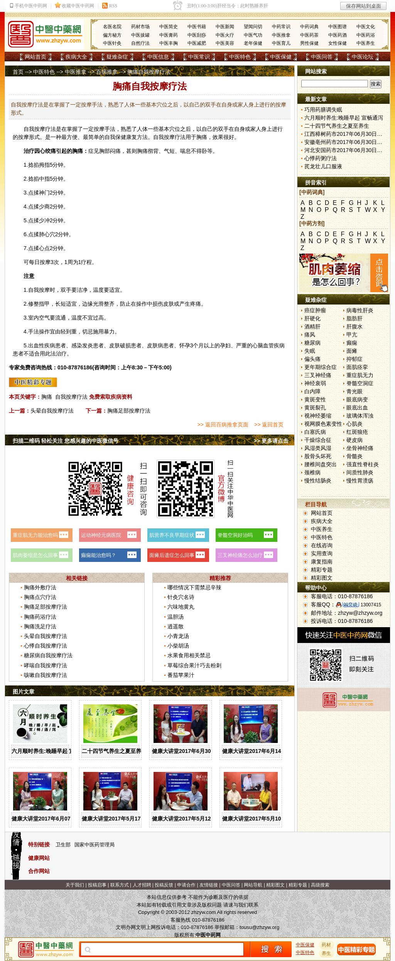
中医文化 (365, 26)
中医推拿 (281, 35)
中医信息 (158, 57)
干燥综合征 (317, 440)
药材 (326, 944)
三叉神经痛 (317, 375)
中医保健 (281, 57)
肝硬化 (312, 318)
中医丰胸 (168, 43)
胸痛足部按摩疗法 (128, 411)
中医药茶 (309, 35)
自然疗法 (140, 43)
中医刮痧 (196, 35)
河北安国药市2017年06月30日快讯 (346, 150)
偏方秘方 (112, 35)
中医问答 (322, 57)
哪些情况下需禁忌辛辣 (194, 587)
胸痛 (46, 397)
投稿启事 (97, 885)
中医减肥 (196, 43)
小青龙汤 (178, 636)
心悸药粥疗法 (320, 158)
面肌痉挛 (357, 367)
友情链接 (208, 885)
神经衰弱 (315, 383)
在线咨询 (322, 545)
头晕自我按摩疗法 (52, 411)
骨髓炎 (354, 456)
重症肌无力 (359, 375)
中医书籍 (196, 26)
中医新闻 (225, 26)
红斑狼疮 (357, 432)
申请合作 (186, 885)
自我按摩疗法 (71, 397)
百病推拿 (107, 72)
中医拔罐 (140, 35)
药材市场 (140, 26)
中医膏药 (168, 35)
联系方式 (119, 885)
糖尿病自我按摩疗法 (48, 655)
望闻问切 (253, 26)
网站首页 (35, 57)
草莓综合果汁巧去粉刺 (194, 665)
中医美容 (225, 43)
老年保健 (253, 43)
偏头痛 (312, 359)
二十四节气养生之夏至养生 (114, 751)
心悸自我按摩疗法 (45, 646)
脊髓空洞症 (359, 383)
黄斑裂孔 (315, 407)
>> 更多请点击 (271, 441)
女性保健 (337, 43)
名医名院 (112, 26)
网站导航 (253, 885)
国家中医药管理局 (94, 845)
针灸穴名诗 (180, 597)
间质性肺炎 (359, 472)
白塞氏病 (315, 432)
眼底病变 (357, 399)
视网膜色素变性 (323, 424)
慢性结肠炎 (317, 480)
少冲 (44, 220)
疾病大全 (76, 57)
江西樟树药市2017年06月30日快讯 (346, 134)
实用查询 (322, 553)
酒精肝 (312, 326)
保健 (120, 137)
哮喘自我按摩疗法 (45, 665)
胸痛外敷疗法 (40, 587)
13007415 (371, 604)
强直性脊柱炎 (362, 464)
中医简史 (168, 26)
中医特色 (240, 57)
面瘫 (351, 351)
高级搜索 (320, 885)
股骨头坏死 (317, 456)
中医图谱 (337, 26)
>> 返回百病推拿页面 (222, 424)
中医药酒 (337, 35)
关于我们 (75, 885)
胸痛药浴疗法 (40, 617)
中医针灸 (112, 43)
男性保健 (309, 43)
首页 (18, 72)
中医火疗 (225, 35)
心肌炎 (354, 424)
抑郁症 (354, 359)
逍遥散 (175, 626)
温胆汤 (175, 617)
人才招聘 (142, 885)
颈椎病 (312, 472)
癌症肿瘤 (315, 310)
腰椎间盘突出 (320, 464)
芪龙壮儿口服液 (323, 166)
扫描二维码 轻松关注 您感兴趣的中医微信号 (65, 441)
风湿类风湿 (317, 448)
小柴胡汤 (178, 646)
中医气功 (253, 35)
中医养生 (365, 43)
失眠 (309, 351)
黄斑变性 (315, 399)
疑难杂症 (117, 57)
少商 (44, 206)
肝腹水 (354, 326)
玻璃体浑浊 (359, 416)
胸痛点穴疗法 (40, 597)
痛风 (309, 335)
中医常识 (199, 57)
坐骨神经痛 (359, 448)
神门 (44, 192)
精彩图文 (322, 578)
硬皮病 (354, 440)
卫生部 (63, 845)
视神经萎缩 (317, 416)
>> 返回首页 (269, 424)
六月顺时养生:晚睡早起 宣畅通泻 (51, 751)
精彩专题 (322, 570)
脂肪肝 (354, 318)
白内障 (312, 391)
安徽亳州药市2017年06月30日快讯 (346, 142)
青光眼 (354, 391)
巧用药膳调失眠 (323, 110)
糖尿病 (312, 343)
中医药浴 (365, 35)
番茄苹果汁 (180, 675)
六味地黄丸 (180, 607)
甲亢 (351, 335)
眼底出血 (357, 407)
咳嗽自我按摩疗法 (45, 675)
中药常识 (281, 26)
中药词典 (309, 26)
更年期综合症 (320, 367)
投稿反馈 (164, 885)
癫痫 (351, 343)
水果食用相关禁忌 (189, 655)
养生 (326, 953)
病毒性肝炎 (359, 310)
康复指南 (322, 561)
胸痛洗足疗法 (40, 626)
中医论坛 (362, 57)
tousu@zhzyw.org (259, 927)
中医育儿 (281, 43)
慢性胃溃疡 (359, 480)
